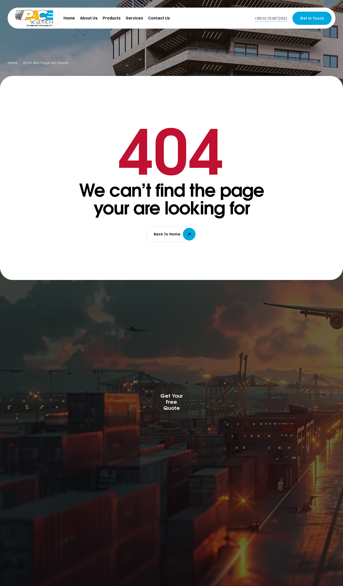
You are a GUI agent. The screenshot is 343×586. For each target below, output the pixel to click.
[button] (271, 18)
